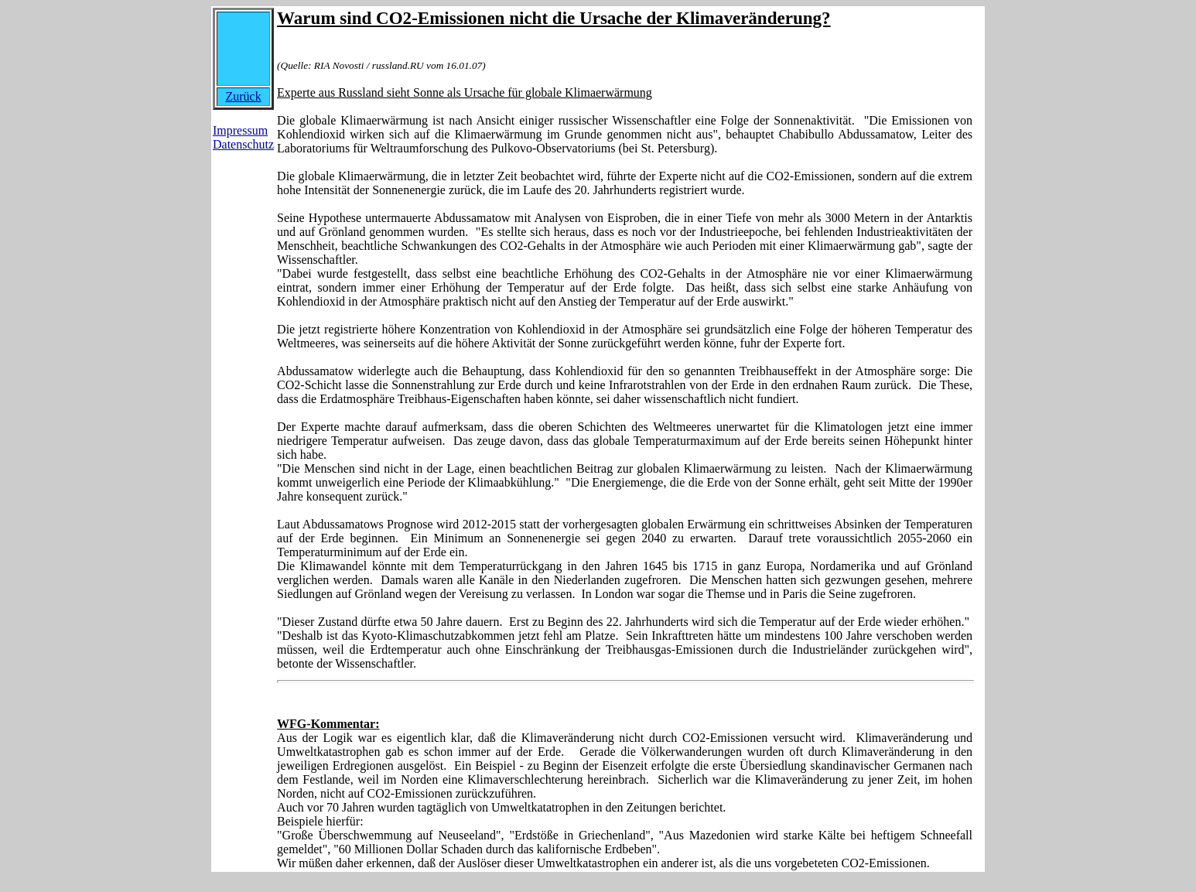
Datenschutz (243, 144)
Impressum (240, 130)
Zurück (243, 96)
